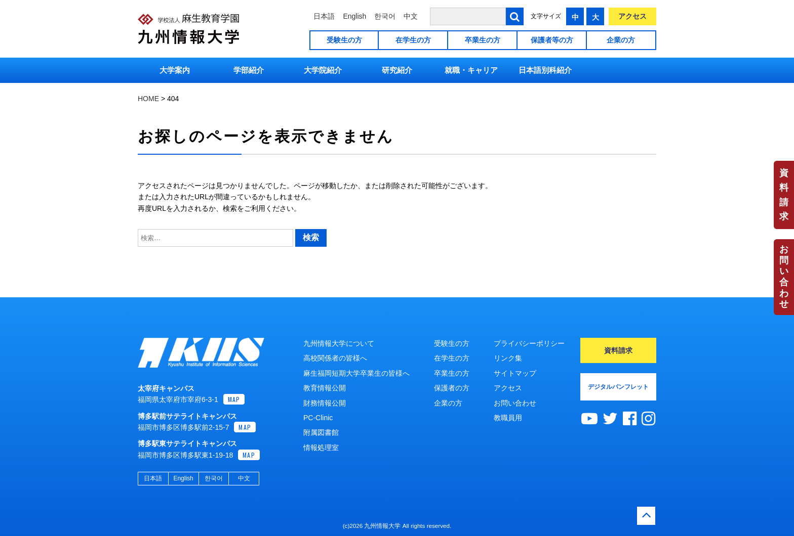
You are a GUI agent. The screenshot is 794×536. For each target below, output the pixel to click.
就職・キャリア (471, 70)
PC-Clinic (318, 418)
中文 (411, 16)
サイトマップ (515, 373)
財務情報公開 (324, 403)
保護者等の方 (552, 40)
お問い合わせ (783, 276)
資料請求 (783, 194)
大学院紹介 (323, 70)
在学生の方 (413, 40)
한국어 (384, 16)
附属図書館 (321, 432)
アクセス (632, 16)
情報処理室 (321, 447)
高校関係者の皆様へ (335, 358)
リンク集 (508, 358)
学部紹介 (248, 70)
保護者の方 (451, 388)
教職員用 (508, 418)
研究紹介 (397, 70)
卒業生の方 (482, 40)
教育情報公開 (324, 388)
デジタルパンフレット (618, 386)
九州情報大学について (338, 343)
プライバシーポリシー (529, 343)
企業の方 (621, 40)
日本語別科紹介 (545, 70)
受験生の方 (344, 40)
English (354, 16)
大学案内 (175, 70)
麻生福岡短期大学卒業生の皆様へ (356, 373)
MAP (234, 399)
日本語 (324, 16)
